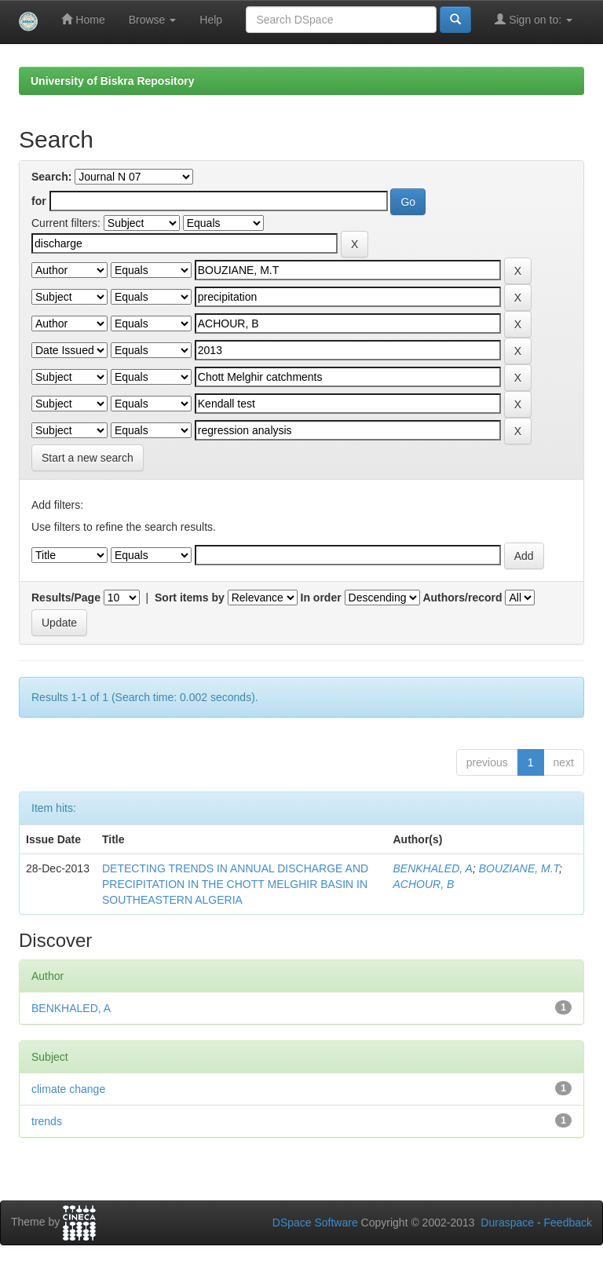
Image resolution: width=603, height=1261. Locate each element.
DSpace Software (315, 1222)
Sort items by (190, 597)
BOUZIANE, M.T (519, 868)
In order (321, 597)
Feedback (568, 1222)
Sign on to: (533, 19)
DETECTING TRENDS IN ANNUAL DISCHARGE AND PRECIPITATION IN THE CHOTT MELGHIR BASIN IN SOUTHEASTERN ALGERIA (235, 884)
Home (82, 19)
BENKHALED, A (432, 868)
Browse (153, 19)
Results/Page (65, 597)
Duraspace (507, 1222)
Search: (51, 176)
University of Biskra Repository (113, 81)
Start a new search (87, 457)
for (38, 201)
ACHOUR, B (423, 884)
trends (46, 1121)
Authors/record (462, 597)
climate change (68, 1089)
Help (210, 19)
